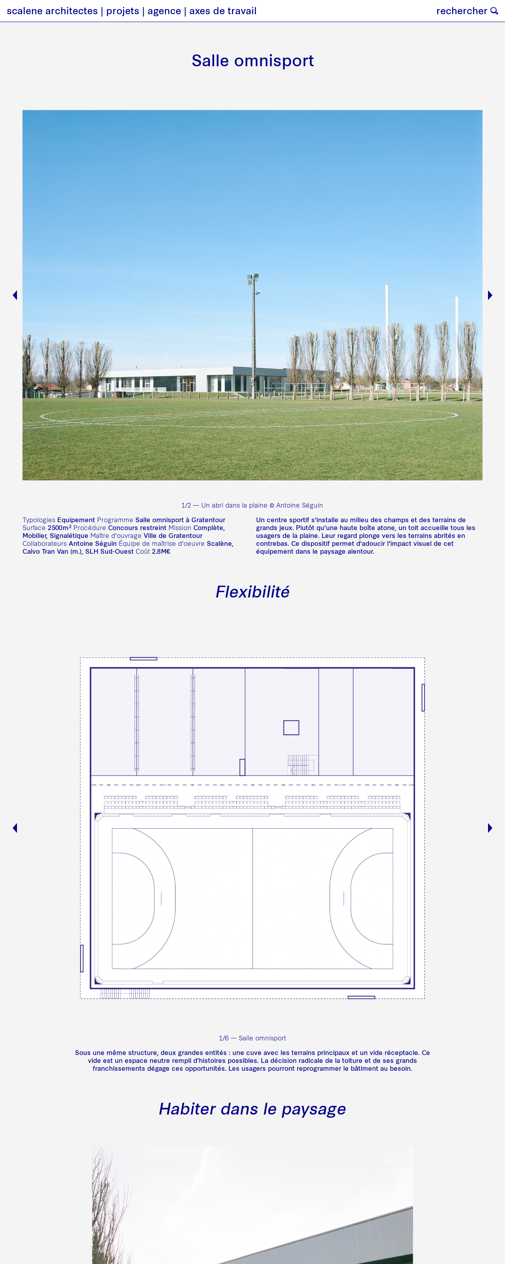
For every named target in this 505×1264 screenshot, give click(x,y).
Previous (15, 295)
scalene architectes (52, 11)
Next (490, 295)
